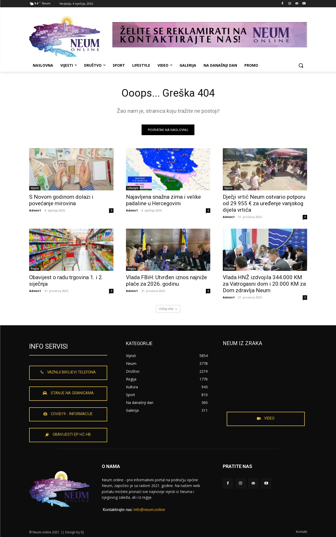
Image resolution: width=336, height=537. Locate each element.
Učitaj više (168, 309)
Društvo (229, 268)
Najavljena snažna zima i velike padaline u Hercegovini (163, 200)
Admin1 (35, 210)
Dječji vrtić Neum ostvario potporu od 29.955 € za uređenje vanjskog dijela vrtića (264, 203)
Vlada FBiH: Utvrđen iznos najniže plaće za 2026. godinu (166, 280)
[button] (301, 65)
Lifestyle (133, 188)
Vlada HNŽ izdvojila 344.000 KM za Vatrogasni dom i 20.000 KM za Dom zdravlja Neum (264, 284)
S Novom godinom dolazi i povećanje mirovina (61, 200)
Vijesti (35, 188)
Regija (35, 268)
